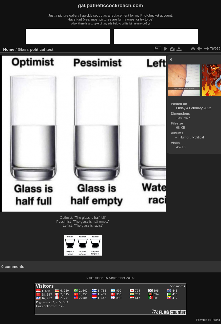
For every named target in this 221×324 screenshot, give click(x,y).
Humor (184, 137)
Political (198, 137)
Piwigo (216, 319)
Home (8, 49)
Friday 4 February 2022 (193, 108)
